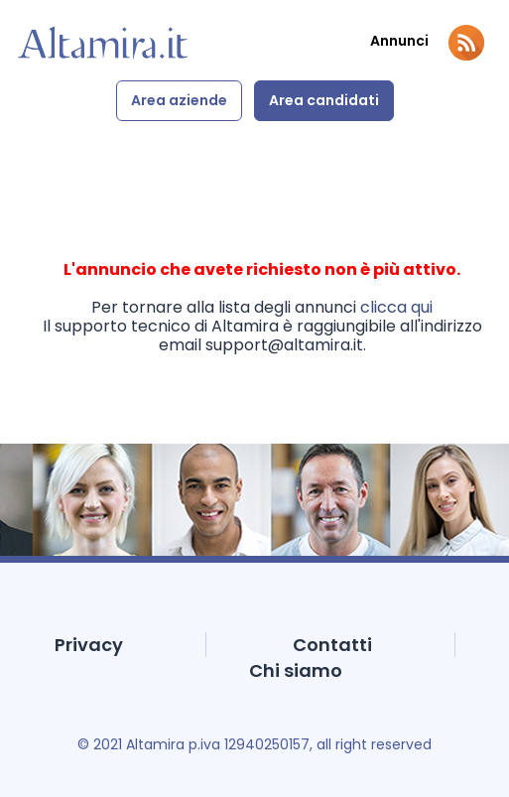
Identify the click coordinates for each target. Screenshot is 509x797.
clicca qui (396, 307)
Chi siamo (295, 670)
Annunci (399, 41)
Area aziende (179, 100)
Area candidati (324, 100)
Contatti (332, 644)
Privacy (89, 644)
